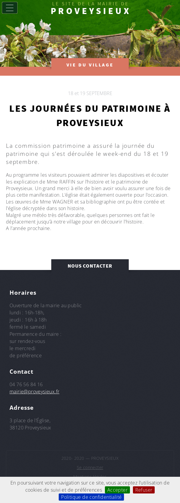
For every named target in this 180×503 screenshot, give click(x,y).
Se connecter (90, 467)
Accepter (117, 490)
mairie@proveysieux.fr (34, 391)
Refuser (144, 490)
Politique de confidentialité (91, 497)
